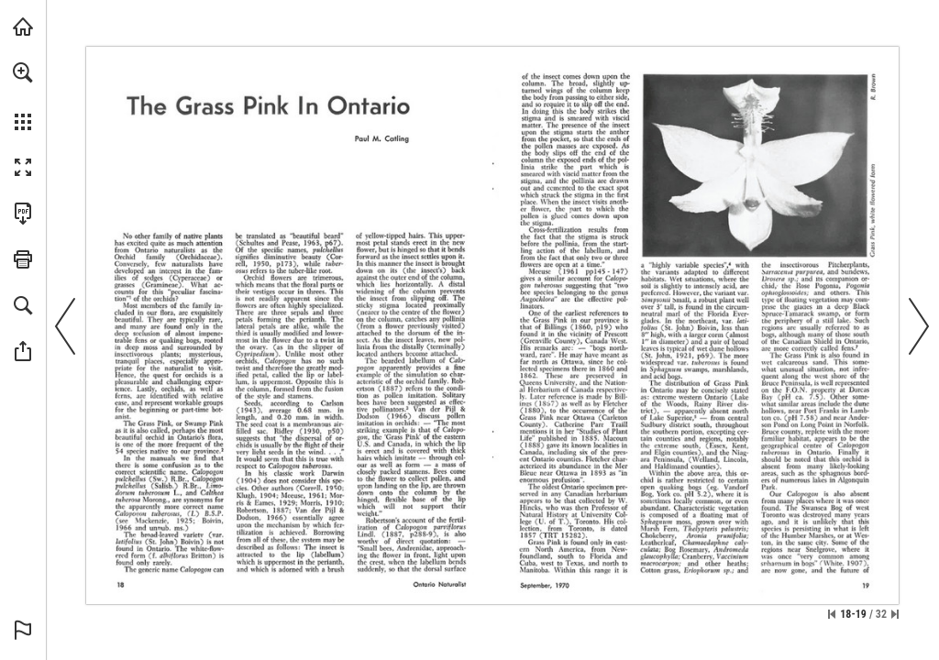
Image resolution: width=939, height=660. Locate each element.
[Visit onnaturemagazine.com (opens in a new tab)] (23, 27)
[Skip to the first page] (831, 614)
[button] (23, 72)
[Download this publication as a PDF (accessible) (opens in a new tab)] (23, 213)
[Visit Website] (861, 335)
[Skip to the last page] (895, 614)
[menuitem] (23, 96)
